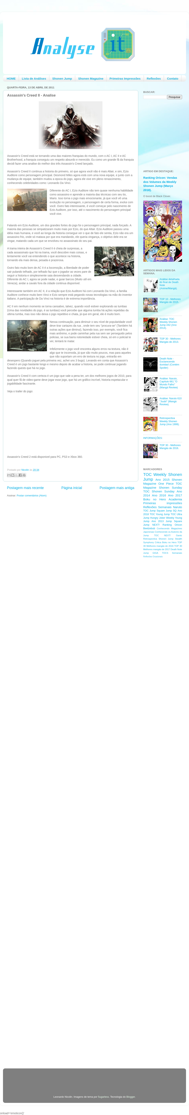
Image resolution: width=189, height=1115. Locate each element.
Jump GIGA (150, 553)
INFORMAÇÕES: (153, 438)
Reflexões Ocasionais (153, 557)
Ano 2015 (162, 479)
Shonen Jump (62, 78)
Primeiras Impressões (125, 78)
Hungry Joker (157, 517)
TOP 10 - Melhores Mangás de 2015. (170, 301)
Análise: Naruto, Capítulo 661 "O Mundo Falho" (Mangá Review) (169, 383)
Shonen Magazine (90, 78)
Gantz (179, 535)
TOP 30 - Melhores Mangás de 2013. (170, 340)
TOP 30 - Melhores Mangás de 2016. (170, 447)
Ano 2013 (157, 521)
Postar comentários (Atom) (32, 495)
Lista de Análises (34, 78)
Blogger (130, 1096)
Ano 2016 (159, 495)
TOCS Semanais (172, 553)
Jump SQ (171, 510)
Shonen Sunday (170, 487)
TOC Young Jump (160, 514)
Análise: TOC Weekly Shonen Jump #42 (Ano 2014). (168, 323)
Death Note (176, 549)
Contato (172, 78)
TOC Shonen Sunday (158, 491)
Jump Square (174, 521)
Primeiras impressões (162, 503)
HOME (11, 78)
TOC (147, 474)
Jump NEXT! (151, 524)
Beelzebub (149, 528)
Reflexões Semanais (157, 507)
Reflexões (154, 78)
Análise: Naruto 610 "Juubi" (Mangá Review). (171, 401)
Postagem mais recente (25, 488)
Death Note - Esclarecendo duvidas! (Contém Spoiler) (169, 363)
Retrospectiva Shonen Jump (158, 539)
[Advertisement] (159, 624)
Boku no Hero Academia (162, 499)
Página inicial (71, 488)
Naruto (177, 507)
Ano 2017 (175, 495)
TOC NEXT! (162, 535)
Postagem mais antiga (117, 488)
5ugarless (103, 1096)
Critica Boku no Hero (165, 542)
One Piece (166, 483)
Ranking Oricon (172, 524)
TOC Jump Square (154, 510)
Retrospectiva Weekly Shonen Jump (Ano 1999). (169, 421)
